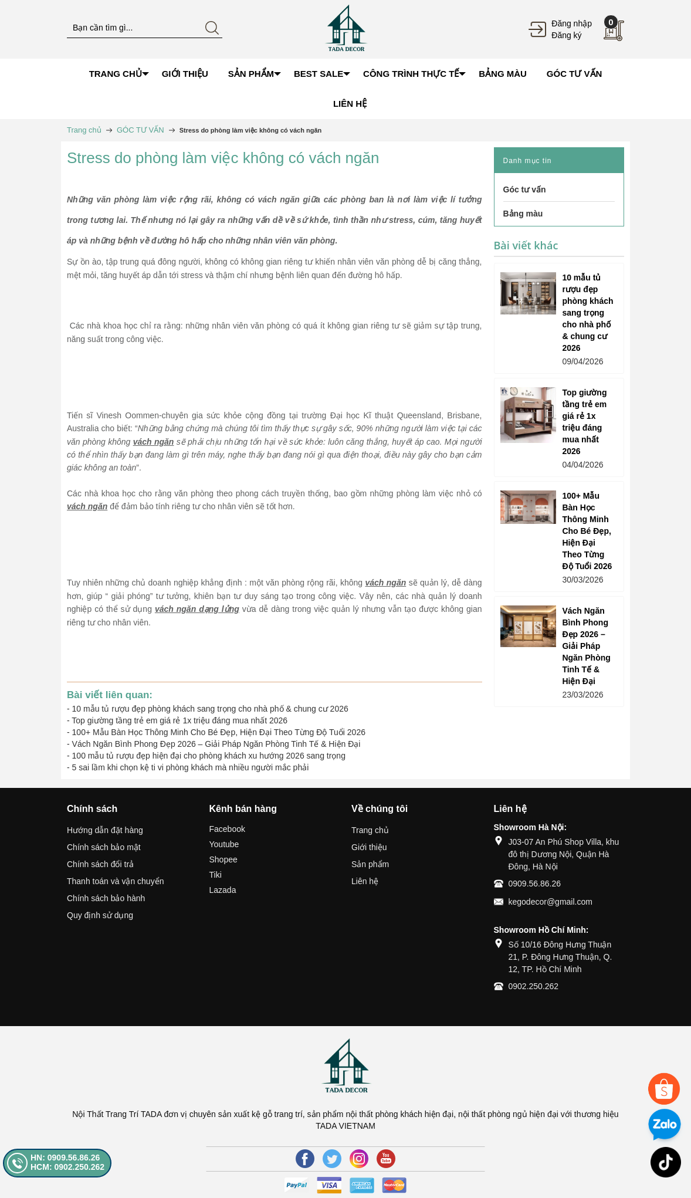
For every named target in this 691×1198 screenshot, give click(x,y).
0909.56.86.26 (535, 883)
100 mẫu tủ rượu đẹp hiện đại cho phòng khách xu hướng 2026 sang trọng (209, 755)
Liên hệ (364, 881)
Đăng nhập (571, 23)
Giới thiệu (369, 847)
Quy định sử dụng (100, 915)
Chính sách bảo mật (104, 847)
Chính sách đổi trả (100, 864)
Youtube (224, 844)
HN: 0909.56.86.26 (65, 1157)
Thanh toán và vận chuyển (115, 881)
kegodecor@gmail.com (550, 901)
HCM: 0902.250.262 (67, 1167)
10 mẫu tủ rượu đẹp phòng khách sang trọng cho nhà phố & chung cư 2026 (210, 708)
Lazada (222, 890)
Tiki (215, 874)
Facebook (227, 829)
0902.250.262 (534, 986)
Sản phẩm (370, 864)
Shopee (223, 859)
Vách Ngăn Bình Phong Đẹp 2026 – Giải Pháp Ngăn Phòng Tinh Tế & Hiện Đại (216, 744)
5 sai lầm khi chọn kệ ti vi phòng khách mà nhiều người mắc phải (190, 767)
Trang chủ (370, 830)
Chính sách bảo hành (106, 898)
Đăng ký (566, 35)
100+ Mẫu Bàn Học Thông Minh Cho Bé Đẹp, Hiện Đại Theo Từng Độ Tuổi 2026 (218, 732)
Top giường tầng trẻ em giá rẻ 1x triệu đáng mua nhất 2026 (179, 720)
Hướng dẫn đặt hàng (105, 830)
